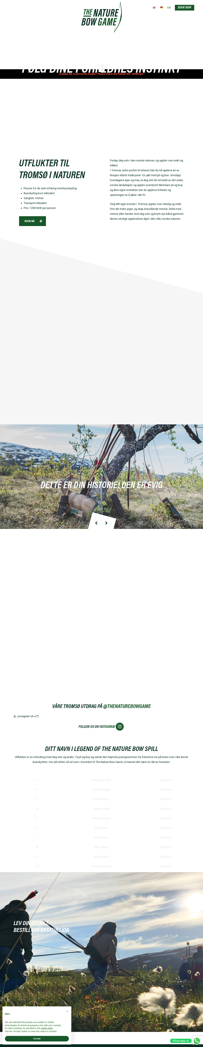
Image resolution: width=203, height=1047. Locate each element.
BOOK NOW (184, 7)
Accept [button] (37, 1038)
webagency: (101, 1034)
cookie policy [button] (47, 1028)
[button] (67, 1011)
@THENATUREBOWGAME (127, 689)
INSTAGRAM (111, 710)
